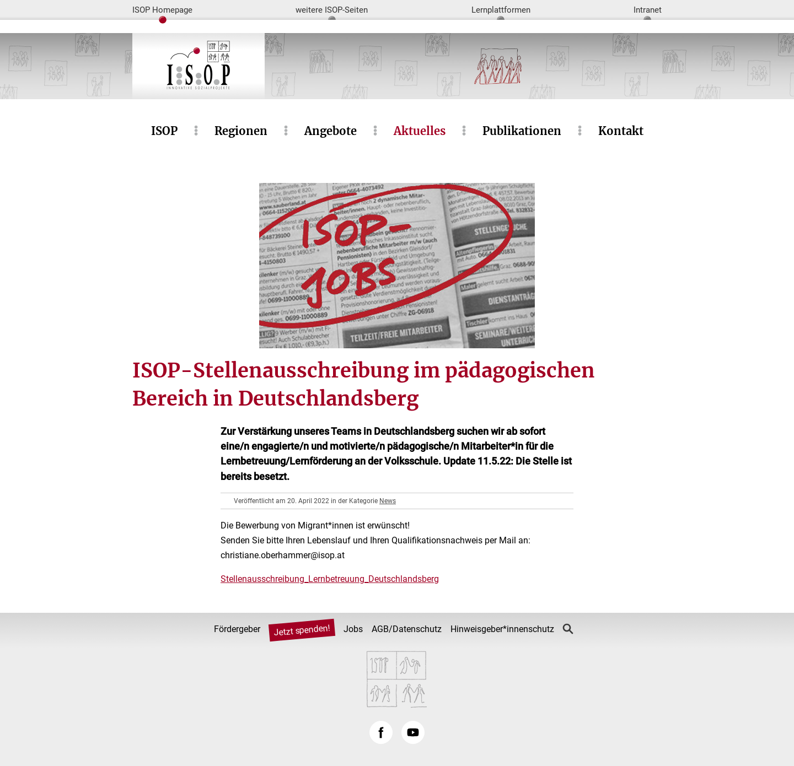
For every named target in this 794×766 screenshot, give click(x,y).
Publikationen (521, 131)
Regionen (240, 131)
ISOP (164, 131)
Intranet (648, 10)
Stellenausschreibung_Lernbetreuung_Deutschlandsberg (330, 579)
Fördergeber (237, 629)
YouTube (413, 732)
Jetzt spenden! (301, 630)
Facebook (381, 732)
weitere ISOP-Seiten (332, 10)
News (387, 501)
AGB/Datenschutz (407, 629)
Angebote (330, 131)
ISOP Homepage (162, 10)
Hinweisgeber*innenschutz (502, 629)
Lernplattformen (500, 10)
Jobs (353, 629)
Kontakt (620, 131)
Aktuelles (420, 131)
